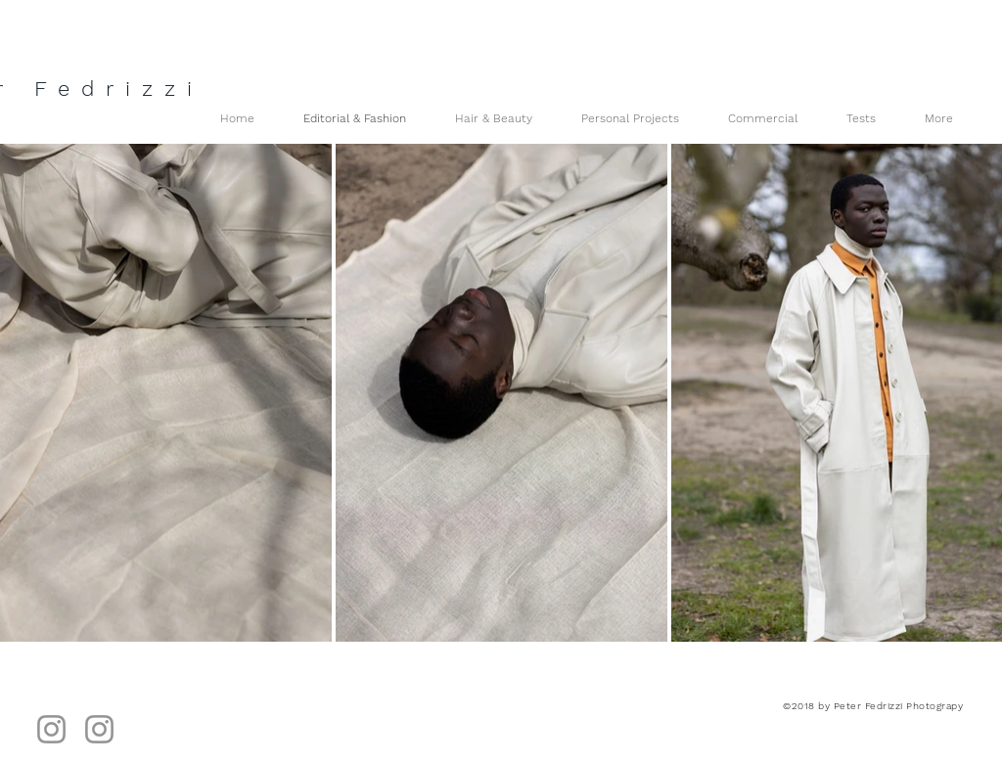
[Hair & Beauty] (99, 729)
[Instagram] (51, 729)
